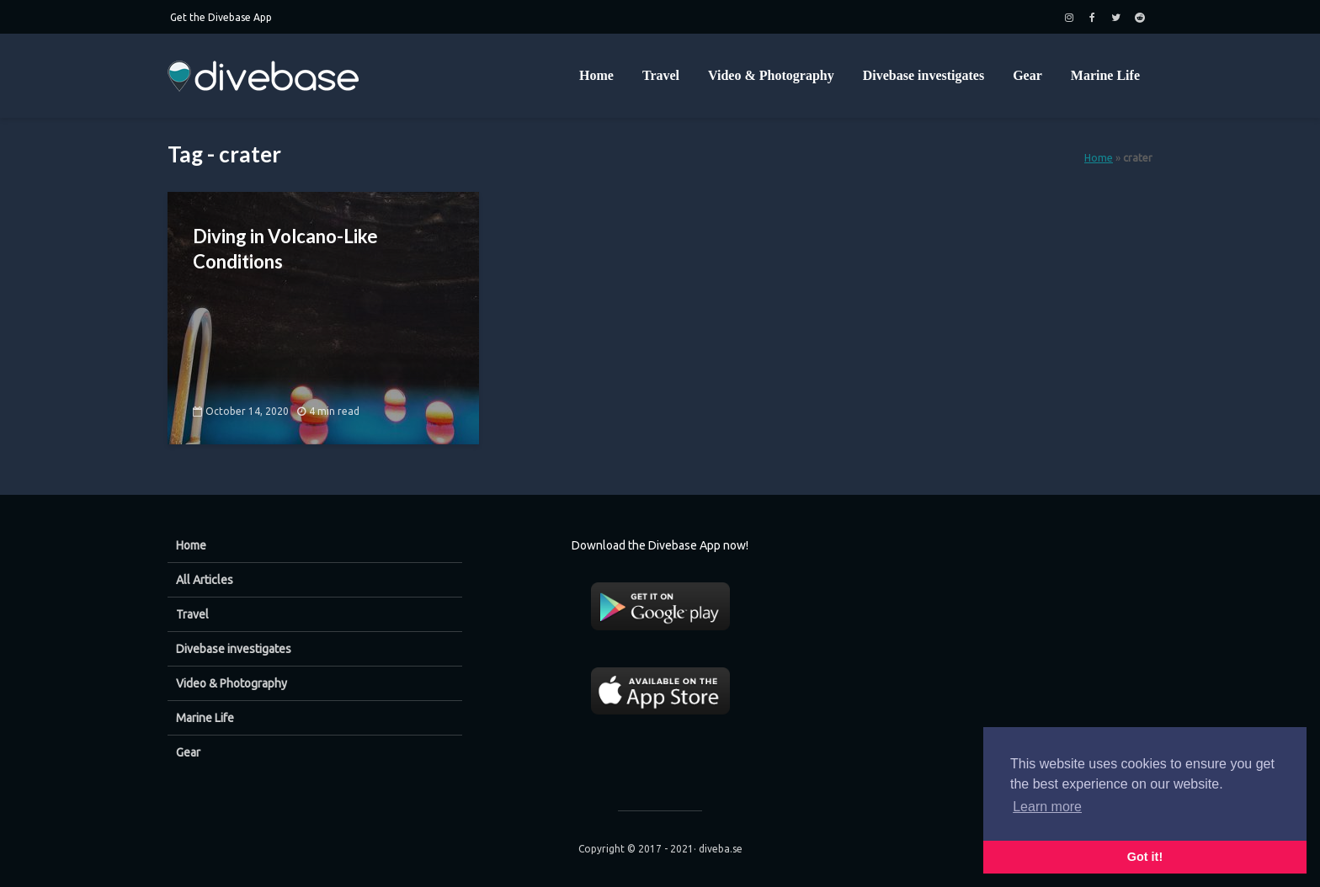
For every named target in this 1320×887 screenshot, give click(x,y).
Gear (1027, 75)
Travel (660, 75)
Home (596, 75)
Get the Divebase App (221, 17)
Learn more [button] (1047, 806)
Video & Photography (771, 75)
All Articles (204, 580)
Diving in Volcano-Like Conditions (285, 249)
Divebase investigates (923, 75)
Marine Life (1105, 75)
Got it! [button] (1145, 856)
